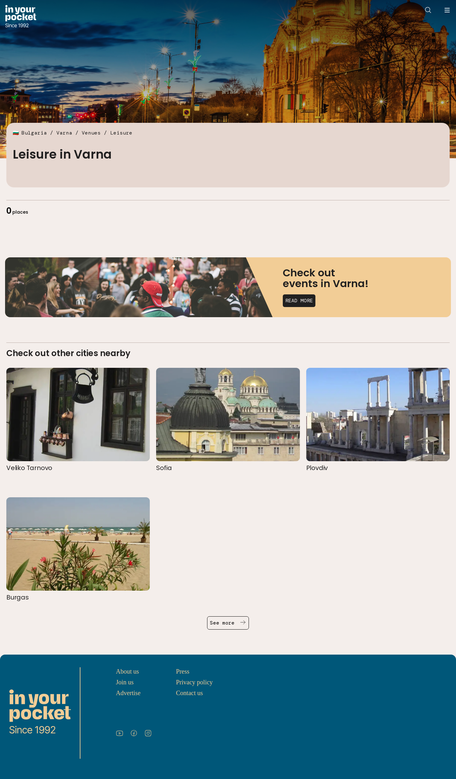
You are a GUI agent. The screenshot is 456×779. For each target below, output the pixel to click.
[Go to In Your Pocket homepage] (20, 17)
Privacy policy (194, 682)
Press (182, 671)
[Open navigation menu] (447, 10)
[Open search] (428, 10)
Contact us (189, 692)
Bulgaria (34, 132)
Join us (125, 682)
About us (127, 671)
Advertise (128, 692)
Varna (64, 132)
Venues (91, 132)
